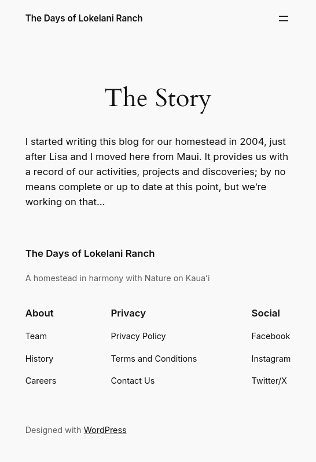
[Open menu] (284, 19)
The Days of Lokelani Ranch (84, 18)
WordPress (105, 430)
